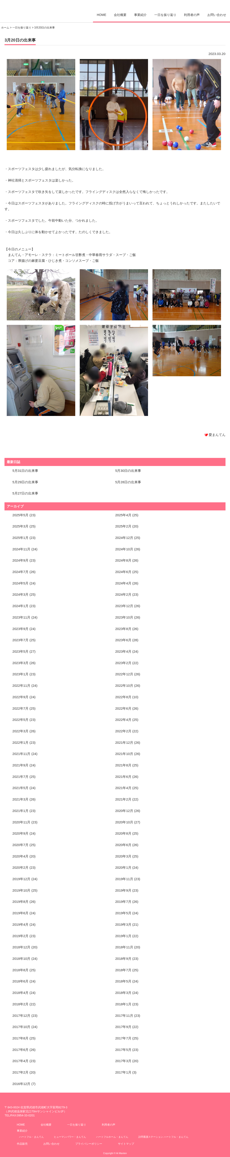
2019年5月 (123, 913)
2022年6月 (123, 708)
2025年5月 (20, 515)
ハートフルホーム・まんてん (112, 1136)
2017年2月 (20, 1072)
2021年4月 (123, 788)
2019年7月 (123, 901)
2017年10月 (21, 1027)
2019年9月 (123, 890)
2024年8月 (123, 560)
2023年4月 (123, 651)
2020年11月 (21, 822)
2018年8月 (20, 970)
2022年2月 (123, 731)
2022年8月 (123, 697)
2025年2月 (123, 526)
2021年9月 (20, 765)
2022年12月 (124, 674)
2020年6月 (123, 845)
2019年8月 (20, 901)
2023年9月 (20, 629)
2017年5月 (123, 1050)
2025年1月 (20, 538)
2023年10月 (124, 617)
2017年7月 (123, 1038)
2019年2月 (20, 936)
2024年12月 (124, 538)
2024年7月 (20, 572)
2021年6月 (123, 777)
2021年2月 (123, 799)
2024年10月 (124, 549)
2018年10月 (21, 958)
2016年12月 (21, 1084)
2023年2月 (123, 663)
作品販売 (22, 1143)
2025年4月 (123, 515)
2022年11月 (21, 685)
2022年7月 (20, 708)
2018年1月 (123, 1004)
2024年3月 (20, 594)
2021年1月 (20, 811)
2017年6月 (20, 1050)
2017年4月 (20, 1061)
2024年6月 (123, 572)
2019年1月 (123, 936)
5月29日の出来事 (25, 482)
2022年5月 (20, 720)
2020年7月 (20, 845)
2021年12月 (124, 742)
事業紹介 (140, 15)
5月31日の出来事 (25, 470)
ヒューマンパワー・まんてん (70, 1136)
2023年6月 (123, 640)
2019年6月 (20, 913)
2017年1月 (123, 1072)
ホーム (5, 27)
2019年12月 (21, 879)
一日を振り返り (165, 15)
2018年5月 (123, 981)
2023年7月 (20, 640)
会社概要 (120, 15)
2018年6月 (20, 981)
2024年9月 (20, 560)
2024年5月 (20, 583)
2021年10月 (124, 754)
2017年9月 (123, 1027)
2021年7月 (20, 777)
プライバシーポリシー (88, 1143)
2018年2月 (20, 1004)
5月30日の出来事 (128, 470)
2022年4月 (123, 720)
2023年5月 (20, 651)
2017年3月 (123, 1061)
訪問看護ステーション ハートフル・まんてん (163, 1136)
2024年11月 (21, 549)
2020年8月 (123, 833)
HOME (101, 15)
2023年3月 (20, 663)
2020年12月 (124, 811)
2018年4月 (20, 993)
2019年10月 (21, 890)
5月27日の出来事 (25, 493)
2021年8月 (123, 765)
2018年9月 (123, 958)
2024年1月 (20, 606)
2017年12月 (21, 1015)
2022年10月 (124, 685)
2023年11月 (21, 617)
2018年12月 (21, 947)
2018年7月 (123, 970)
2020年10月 (124, 822)
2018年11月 (124, 947)
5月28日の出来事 (128, 482)
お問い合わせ (216, 15)
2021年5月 (20, 788)
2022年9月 (20, 697)
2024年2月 (123, 594)
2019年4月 (20, 924)
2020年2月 (20, 867)
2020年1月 (123, 867)
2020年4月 (20, 856)
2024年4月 (123, 583)
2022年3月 (20, 731)
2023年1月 (20, 674)
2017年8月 (20, 1038)
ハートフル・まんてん (31, 1136)
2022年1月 (20, 742)
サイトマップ (126, 1143)
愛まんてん (20, 10)
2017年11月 (124, 1015)
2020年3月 (123, 856)
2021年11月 (21, 754)
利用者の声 (192, 15)
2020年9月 (20, 833)
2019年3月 (123, 924)
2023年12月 (124, 606)
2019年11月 (124, 879)
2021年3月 (20, 799)
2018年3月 (123, 993)
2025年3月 (20, 526)
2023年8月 (123, 629)
